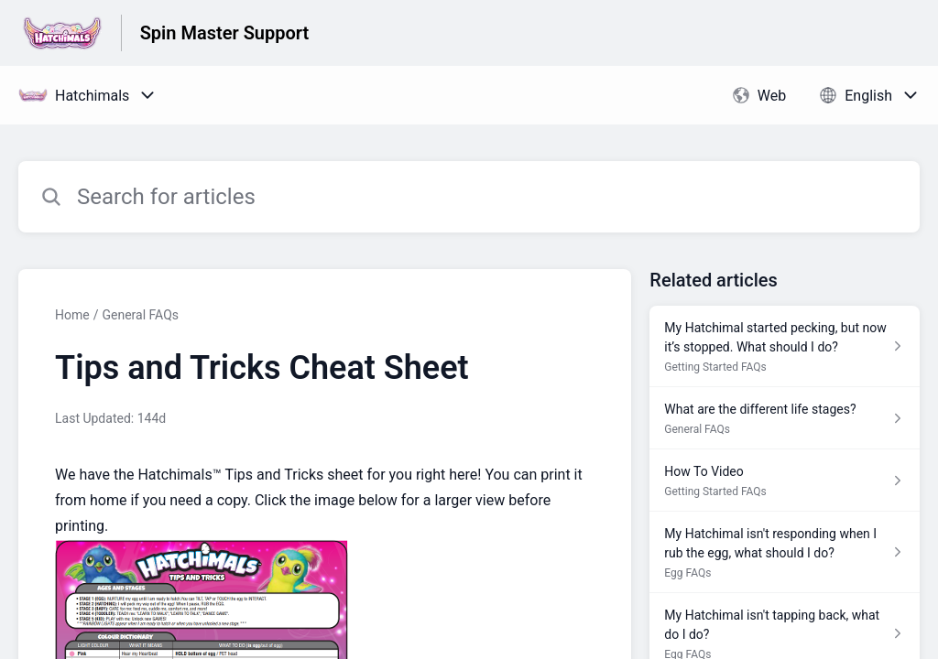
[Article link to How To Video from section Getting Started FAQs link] (784, 480)
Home (72, 315)
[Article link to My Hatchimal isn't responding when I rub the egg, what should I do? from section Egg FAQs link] (784, 552)
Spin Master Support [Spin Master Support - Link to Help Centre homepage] (225, 33)
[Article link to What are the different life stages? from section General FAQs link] (784, 418)
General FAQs (140, 315)
